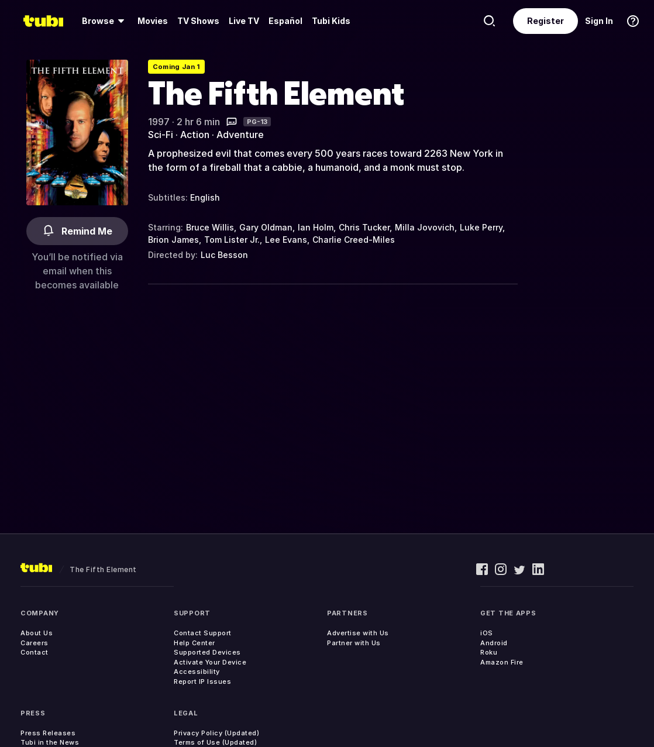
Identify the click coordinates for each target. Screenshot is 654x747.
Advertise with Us (358, 633)
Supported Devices (207, 652)
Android (494, 643)
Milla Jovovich (425, 227)
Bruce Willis (210, 227)
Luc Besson (224, 255)
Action (194, 134)
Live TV (244, 21)
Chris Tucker (364, 227)
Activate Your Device (210, 662)
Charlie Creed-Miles (353, 240)
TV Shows (198, 21)
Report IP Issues (202, 681)
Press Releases (47, 733)
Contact (34, 652)
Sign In (599, 21)
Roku (488, 652)
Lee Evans (286, 240)
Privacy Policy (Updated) (216, 733)
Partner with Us (354, 643)
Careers (34, 643)
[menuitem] (105, 21)
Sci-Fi (160, 134)
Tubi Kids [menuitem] (331, 21)
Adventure (240, 134)
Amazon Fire (502, 662)
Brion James (173, 240)
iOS (486, 633)
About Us (36, 633)
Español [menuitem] (285, 21)
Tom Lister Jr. (232, 240)
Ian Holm (315, 227)
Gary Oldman (265, 227)
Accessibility (197, 671)
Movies (152, 21)
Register (545, 21)
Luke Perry (481, 227)
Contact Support (203, 633)
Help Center (194, 643)
